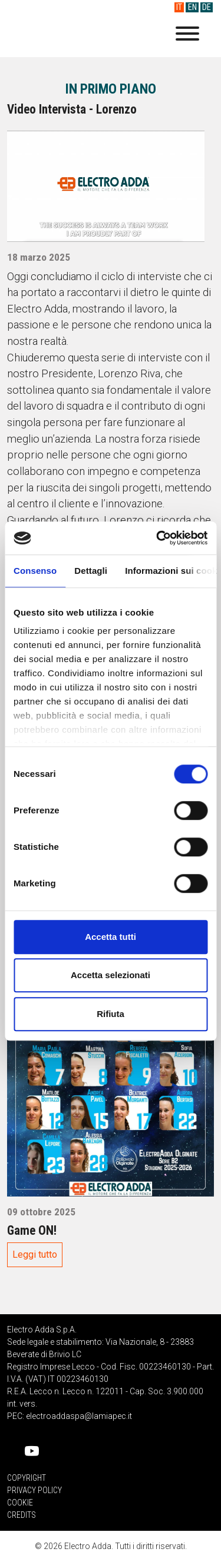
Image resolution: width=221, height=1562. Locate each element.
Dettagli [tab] (90, 571)
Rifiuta (110, 1014)
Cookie (20, 1502)
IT (179, 7)
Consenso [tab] (35, 571)
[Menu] (187, 36)
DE (206, 7)
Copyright (26, 1478)
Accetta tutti (110, 937)
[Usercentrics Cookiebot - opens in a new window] (157, 538)
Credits (21, 1515)
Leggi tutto (34, 1254)
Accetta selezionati (110, 975)
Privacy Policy (34, 1490)
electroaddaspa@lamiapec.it (79, 1416)
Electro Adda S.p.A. (80, 35)
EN (192, 7)
